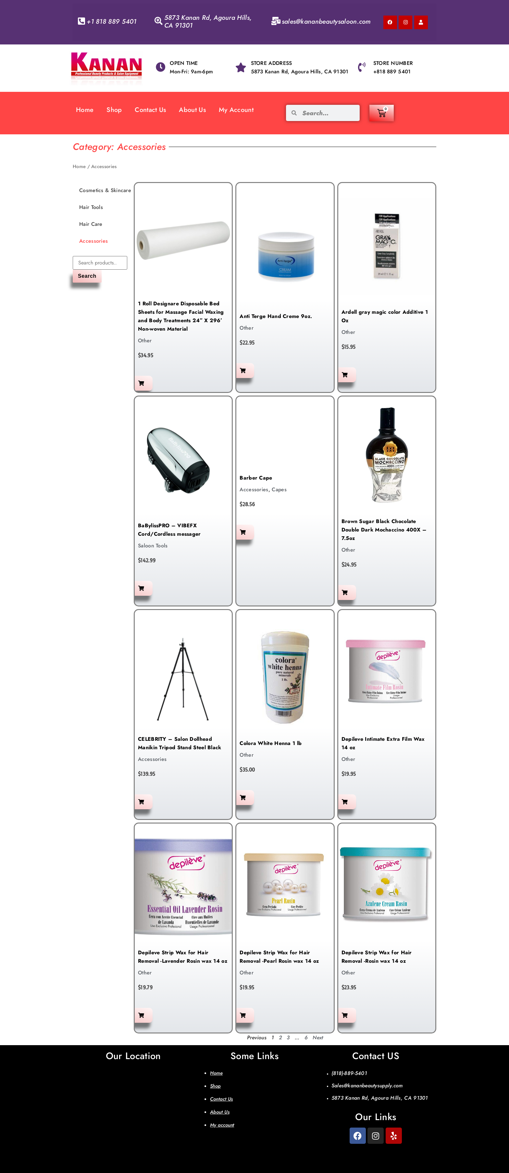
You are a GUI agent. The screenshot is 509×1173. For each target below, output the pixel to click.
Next (318, 1037)
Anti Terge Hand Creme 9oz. (276, 316)
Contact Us (150, 110)
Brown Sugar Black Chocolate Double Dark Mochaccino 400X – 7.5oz (384, 530)
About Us (192, 110)
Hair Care (91, 224)
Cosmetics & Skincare (105, 190)
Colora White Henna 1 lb (271, 743)
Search (87, 276)
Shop (114, 110)
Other (145, 340)
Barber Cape (256, 478)
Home (84, 110)
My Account (236, 110)
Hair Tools (91, 207)
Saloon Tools (153, 545)
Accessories (93, 241)
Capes (279, 489)
